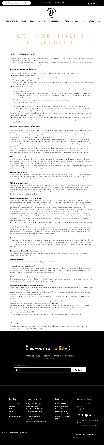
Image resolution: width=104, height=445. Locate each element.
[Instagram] (89, 4)
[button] (99, 21)
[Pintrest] (97, 4)
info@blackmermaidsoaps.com (36, 421)
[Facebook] (91, 4)
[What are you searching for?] (17, 3)
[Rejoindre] (78, 369)
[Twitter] (94, 4)
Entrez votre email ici (20, 365)
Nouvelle (12, 406)
